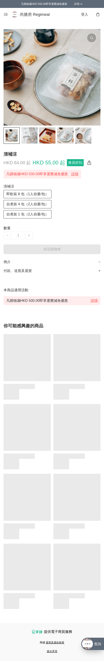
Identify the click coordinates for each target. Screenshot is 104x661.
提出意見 (52, 651)
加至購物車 (52, 249)
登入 (84, 14)
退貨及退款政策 (55, 642)
